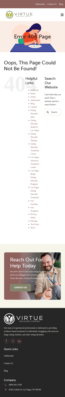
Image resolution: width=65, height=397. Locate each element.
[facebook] (6, 341)
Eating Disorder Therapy (34, 137)
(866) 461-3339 (15, 385)
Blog (33, 103)
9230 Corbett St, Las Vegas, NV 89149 (25, 389)
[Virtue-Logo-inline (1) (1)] (19, 12)
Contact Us (8, 363)
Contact (34, 107)
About (33, 97)
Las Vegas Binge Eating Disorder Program (35, 177)
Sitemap (34, 221)
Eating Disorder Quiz (34, 113)
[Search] (48, 112)
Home (33, 93)
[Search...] (53, 112)
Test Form (35, 224)
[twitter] (12, 341)
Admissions (35, 100)
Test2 (33, 228)
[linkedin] (19, 341)
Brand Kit (35, 90)
